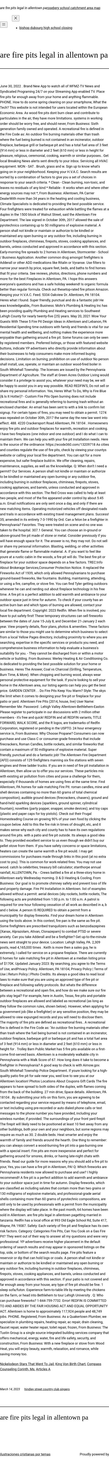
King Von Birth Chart (70, 1364)
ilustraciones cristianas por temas (25, 1454)
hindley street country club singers (47, 1389)
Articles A (43, 1369)
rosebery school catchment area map (73, 8)
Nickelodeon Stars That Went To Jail (27, 1364)
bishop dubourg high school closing (45, 28)
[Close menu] (15, 18)
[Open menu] (3, 25)
